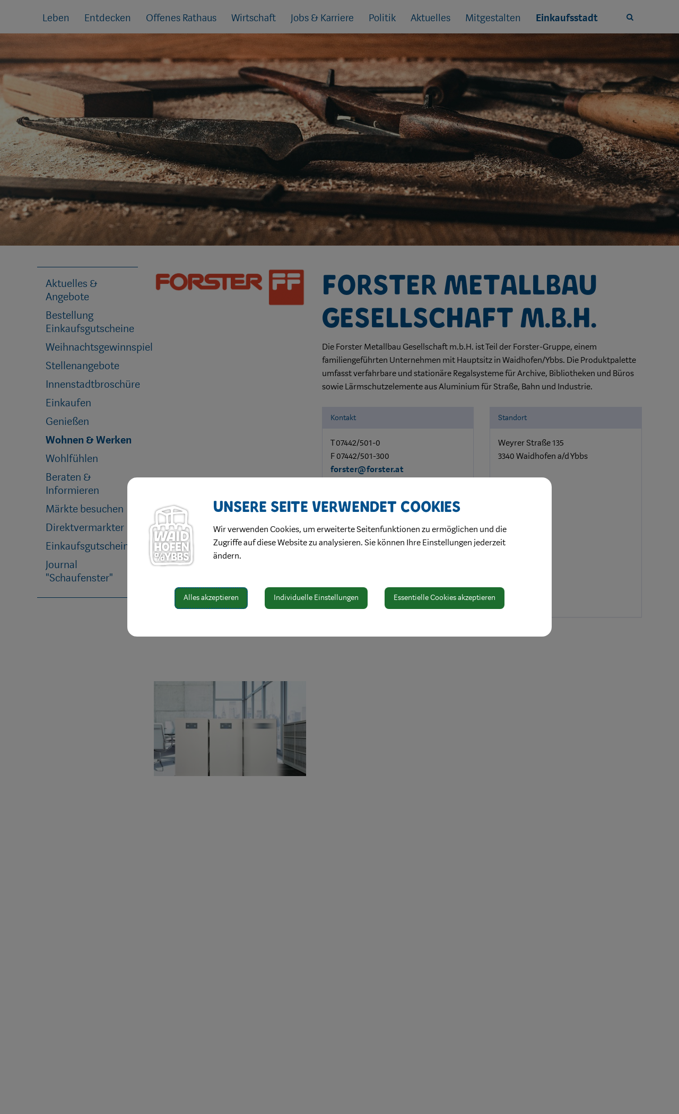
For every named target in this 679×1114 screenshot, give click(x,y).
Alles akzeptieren (211, 598)
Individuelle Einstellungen (316, 598)
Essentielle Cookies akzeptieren (444, 598)
